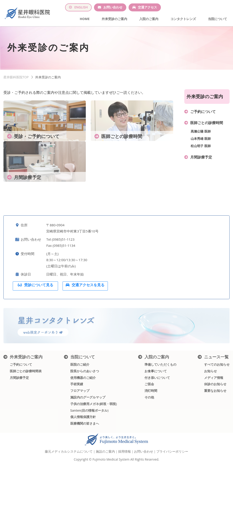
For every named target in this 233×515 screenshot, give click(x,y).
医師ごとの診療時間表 (26, 397)
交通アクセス (147, 7)
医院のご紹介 (79, 391)
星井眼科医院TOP (16, 82)
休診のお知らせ (215, 410)
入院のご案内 (148, 19)
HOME (85, 19)
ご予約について (203, 116)
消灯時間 (150, 417)
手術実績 (76, 410)
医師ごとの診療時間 (206, 127)
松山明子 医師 (201, 151)
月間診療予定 (201, 162)
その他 (149, 423)
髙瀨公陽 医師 (201, 136)
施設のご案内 (105, 477)
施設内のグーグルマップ (87, 423)
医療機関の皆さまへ (84, 450)
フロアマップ (79, 417)
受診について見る (39, 307)
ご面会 (149, 410)
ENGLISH (81, 7)
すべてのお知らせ (217, 391)
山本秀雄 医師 (201, 144)
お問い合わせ (112, 7)
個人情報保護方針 (83, 443)
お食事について (155, 397)
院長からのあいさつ (84, 397)
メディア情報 (213, 404)
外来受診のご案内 (114, 19)
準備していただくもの (160, 391)
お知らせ (210, 397)
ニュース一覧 (216, 383)
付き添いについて (157, 404)
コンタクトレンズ (183, 19)
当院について (217, 19)
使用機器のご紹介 (83, 404)
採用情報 (124, 477)
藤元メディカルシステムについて (69, 477)
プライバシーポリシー (172, 477)
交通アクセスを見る (88, 307)
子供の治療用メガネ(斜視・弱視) (93, 430)
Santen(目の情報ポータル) (89, 437)
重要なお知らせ (215, 417)
